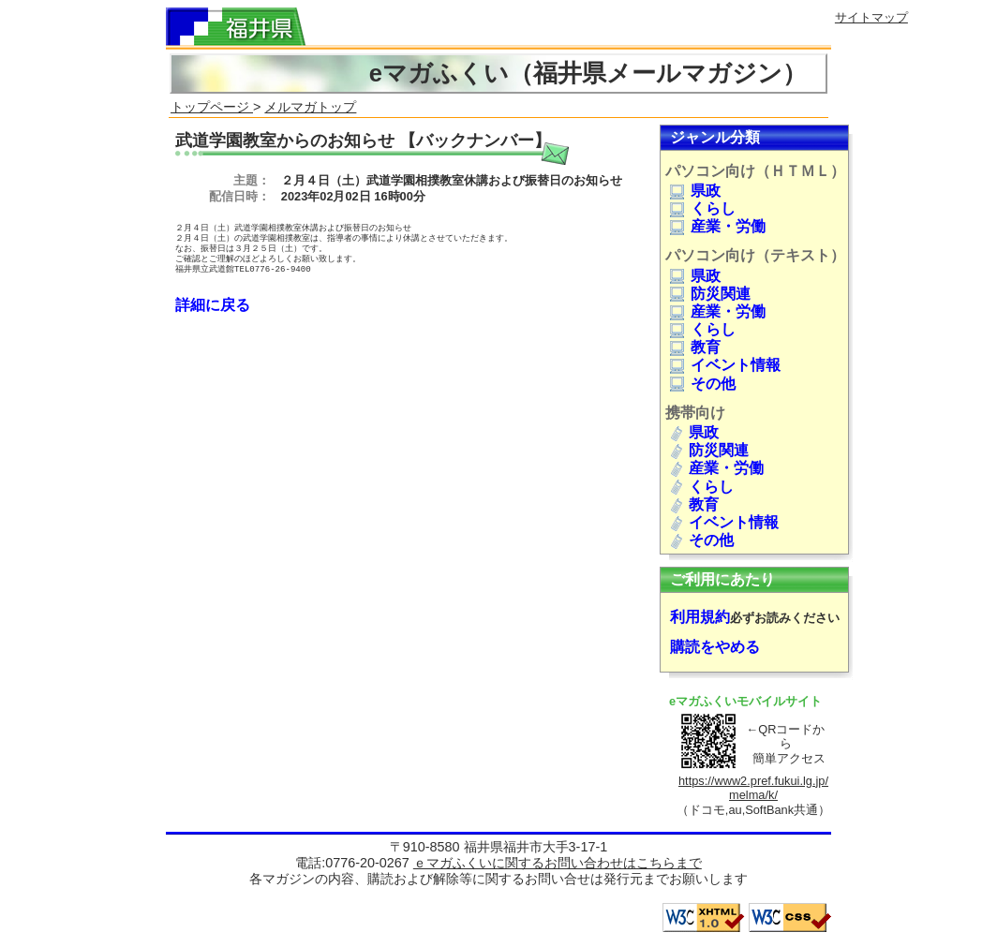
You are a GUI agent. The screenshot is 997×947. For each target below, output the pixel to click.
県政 (695, 191)
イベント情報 (725, 365)
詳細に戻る (212, 305)
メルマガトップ (310, 106)
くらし (703, 208)
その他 (703, 384)
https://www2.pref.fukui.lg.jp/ (753, 781)
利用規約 (700, 617)
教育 (695, 347)
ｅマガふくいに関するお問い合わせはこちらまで (557, 862)
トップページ (212, 106)
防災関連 (710, 294)
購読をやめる (715, 647)
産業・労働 (718, 226)
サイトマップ (871, 17)
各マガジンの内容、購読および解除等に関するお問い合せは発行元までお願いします (498, 878)
